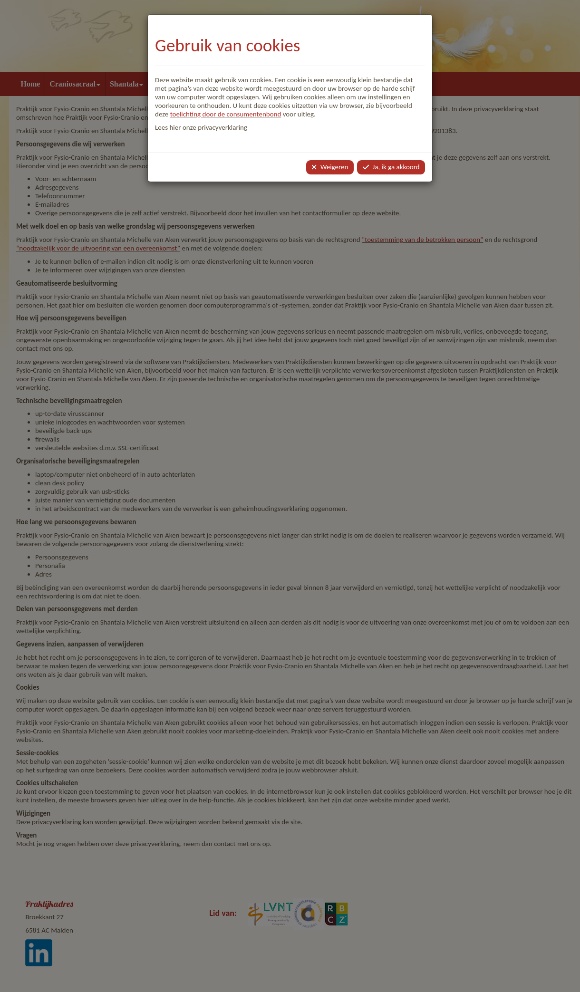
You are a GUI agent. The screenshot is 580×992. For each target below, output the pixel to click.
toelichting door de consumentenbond (225, 114)
